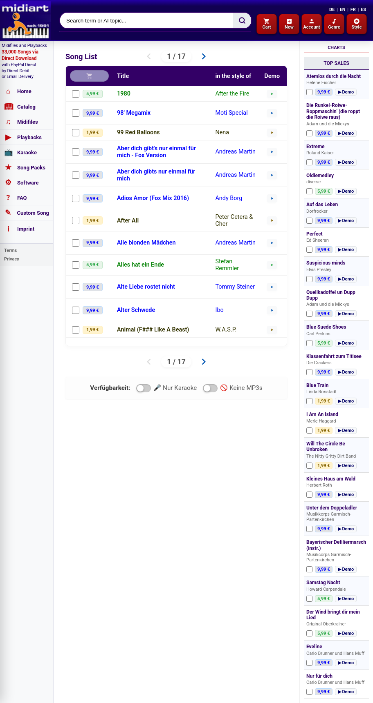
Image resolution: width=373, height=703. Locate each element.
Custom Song (26, 213)
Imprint (19, 229)
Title (123, 76)
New (289, 24)
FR (353, 9)
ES (363, 9)
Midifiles (21, 122)
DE (332, 9)
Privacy (11, 259)
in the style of (233, 76)
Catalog (20, 106)
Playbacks (23, 137)
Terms (10, 250)
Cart (266, 24)
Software (21, 182)
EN (342, 9)
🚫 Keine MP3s (232, 388)
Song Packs (24, 167)
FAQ (15, 198)
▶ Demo (346, 92)
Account (311, 24)
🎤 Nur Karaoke (166, 388)
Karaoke (20, 152)
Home (17, 91)
